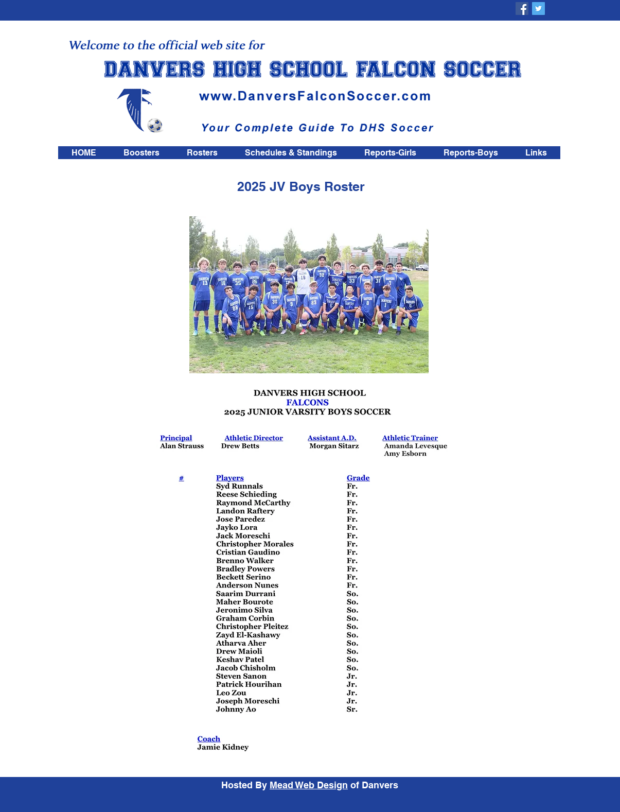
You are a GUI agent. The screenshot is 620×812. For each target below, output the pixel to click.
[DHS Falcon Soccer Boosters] (522, 8)
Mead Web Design (309, 785)
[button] (202, 152)
